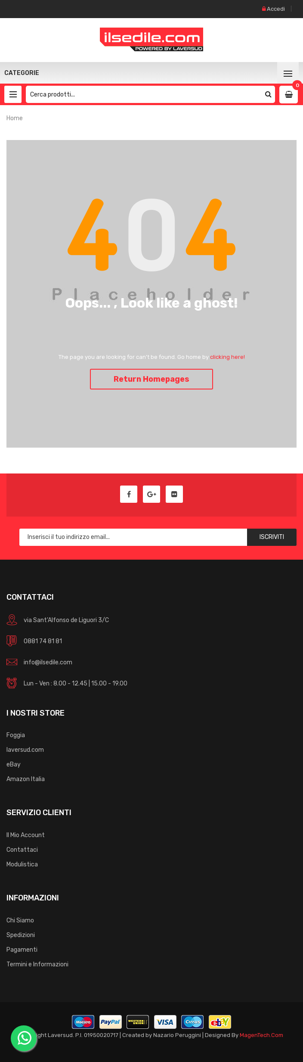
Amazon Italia (25, 779)
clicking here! (227, 357)
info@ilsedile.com (48, 662)
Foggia (15, 735)
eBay (13, 764)
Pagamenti (21, 949)
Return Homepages (151, 379)
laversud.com (25, 750)
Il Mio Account (25, 835)
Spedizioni (20, 935)
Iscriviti (272, 537)
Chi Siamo (20, 920)
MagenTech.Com (261, 1035)
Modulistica (22, 864)
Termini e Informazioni (37, 964)
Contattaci (22, 849)
